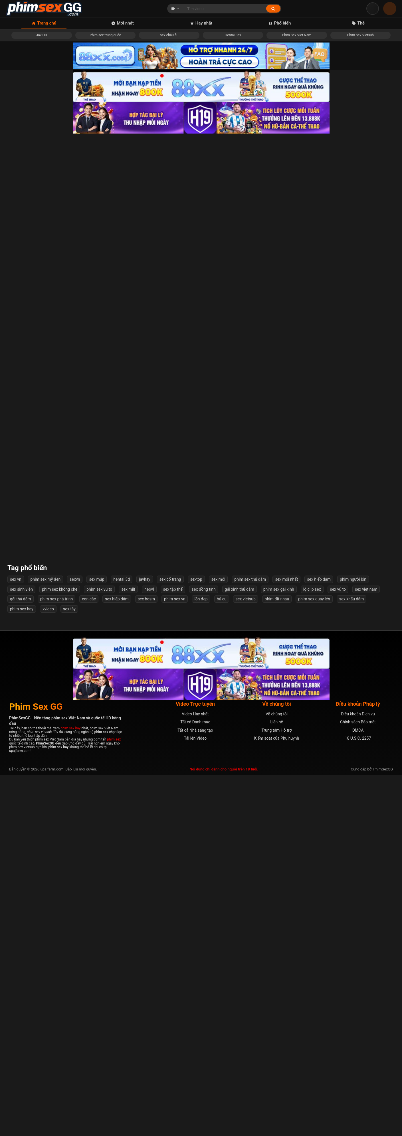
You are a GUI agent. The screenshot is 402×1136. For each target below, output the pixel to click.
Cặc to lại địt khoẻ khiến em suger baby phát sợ (151, 788)
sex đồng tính (204, 950)
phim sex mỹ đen (46, 940)
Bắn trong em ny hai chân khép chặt (51, 599)
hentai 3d (121, 940)
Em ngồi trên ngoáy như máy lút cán (250, 507)
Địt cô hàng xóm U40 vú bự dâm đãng (351, 316)
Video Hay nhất (195, 1075)
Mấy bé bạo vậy (51, 883)
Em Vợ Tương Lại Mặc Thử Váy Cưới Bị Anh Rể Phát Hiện (251, 694)
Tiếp (248, 909)
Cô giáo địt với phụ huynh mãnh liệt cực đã (151, 694)
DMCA (358, 1091)
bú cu (222, 960)
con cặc (89, 960)
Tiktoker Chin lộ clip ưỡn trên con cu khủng (350, 413)
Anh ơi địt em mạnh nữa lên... (251, 219)
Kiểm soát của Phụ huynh (276, 1099)
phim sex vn (174, 960)
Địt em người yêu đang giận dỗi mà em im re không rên (151, 218)
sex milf (128, 950)
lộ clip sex (312, 950)
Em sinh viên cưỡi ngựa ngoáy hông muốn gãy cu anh (251, 599)
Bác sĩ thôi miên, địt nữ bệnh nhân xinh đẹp (351, 599)
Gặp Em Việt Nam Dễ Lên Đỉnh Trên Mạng (351, 507)
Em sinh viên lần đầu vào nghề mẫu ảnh (351, 788)
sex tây (69, 970)
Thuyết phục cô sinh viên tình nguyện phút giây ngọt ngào (251, 883)
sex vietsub (246, 960)
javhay (144, 940)
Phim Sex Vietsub (360, 35)
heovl (149, 950)
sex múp (96, 940)
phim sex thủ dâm (250, 940)
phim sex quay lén (314, 960)
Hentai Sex (233, 35)
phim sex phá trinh (56, 960)
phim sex (114, 1101)
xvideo (48, 970)
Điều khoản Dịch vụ (358, 1075)
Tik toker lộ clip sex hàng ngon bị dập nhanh (151, 316)
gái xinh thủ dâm (239, 950)
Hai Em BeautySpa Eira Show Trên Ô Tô (251, 316)
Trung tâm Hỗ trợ (277, 1091)
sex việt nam (366, 950)
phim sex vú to (99, 950)
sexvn (75, 940)
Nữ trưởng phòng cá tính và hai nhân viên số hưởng (351, 883)
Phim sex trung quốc (105, 35)
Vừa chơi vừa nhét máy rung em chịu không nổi (351, 219)
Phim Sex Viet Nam (296, 35)
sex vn (15, 940)
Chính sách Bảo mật (358, 1083)
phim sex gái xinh (278, 950)
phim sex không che (59, 950)
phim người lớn (353, 940)
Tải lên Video (195, 1099)
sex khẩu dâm (351, 960)
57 (230, 909)
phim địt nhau (277, 960)
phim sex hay (21, 970)
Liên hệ (276, 1083)
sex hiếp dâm (319, 940)
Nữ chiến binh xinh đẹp (51, 413)
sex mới (218, 940)
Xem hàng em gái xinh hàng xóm (151, 507)
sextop (196, 940)
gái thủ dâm (20, 960)
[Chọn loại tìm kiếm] (175, 9)
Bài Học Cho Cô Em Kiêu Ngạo (51, 694)
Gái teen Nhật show (151, 413)
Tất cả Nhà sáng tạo (195, 1091)
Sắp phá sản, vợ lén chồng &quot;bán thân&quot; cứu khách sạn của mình (51, 218)
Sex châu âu (169, 35)
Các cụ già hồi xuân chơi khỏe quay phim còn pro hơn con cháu (251, 412)
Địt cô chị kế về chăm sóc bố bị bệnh (151, 883)
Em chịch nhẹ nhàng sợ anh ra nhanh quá (251, 788)
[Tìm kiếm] (273, 9)
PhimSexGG (383, 1130)
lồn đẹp (200, 960)
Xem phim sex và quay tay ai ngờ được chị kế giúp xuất (351, 694)
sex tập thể (173, 950)
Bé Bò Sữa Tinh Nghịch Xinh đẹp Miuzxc (51, 788)
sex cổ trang (170, 940)
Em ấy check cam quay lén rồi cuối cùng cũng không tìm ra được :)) (51, 315)
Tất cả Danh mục (195, 1083)
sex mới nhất (286, 940)
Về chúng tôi (277, 1075)
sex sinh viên (21, 950)
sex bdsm (146, 960)
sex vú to (338, 950)
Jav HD (41, 35)
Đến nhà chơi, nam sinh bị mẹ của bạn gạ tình (151, 599)
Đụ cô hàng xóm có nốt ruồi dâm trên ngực (51, 507)
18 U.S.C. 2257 (358, 1099)
